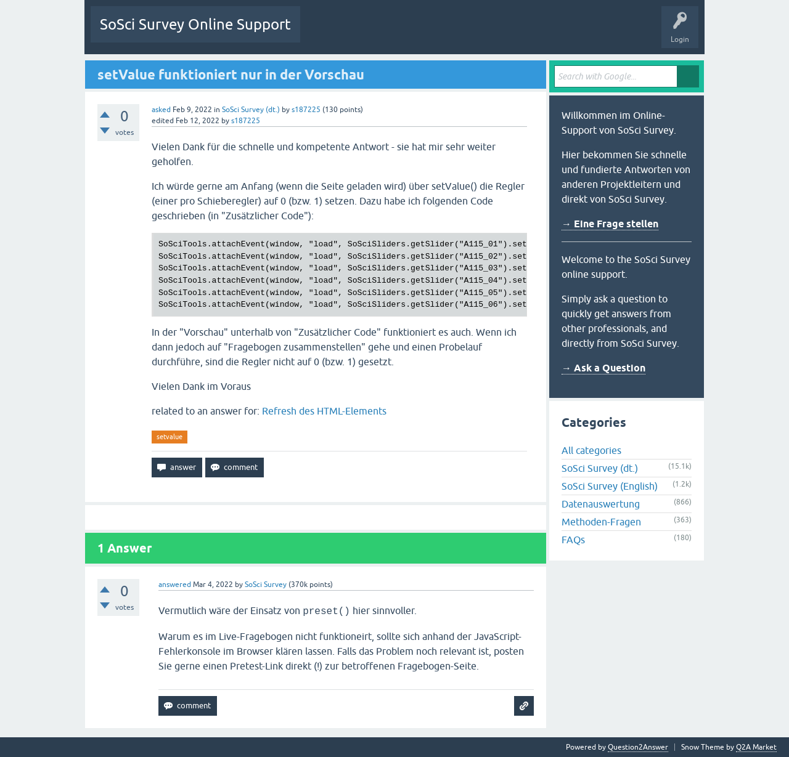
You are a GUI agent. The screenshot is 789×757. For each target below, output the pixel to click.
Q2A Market (756, 747)
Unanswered (378, 33)
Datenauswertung (601, 503)
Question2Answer (638, 747)
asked (161, 109)
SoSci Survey (266, 584)
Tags (425, 33)
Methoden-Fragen (601, 521)
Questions (326, 33)
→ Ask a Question (603, 368)
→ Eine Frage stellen (610, 224)
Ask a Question (515, 33)
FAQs (573, 539)
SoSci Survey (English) (610, 486)
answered (174, 584)
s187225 (306, 109)
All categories (591, 450)
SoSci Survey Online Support (195, 24)
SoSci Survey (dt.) (251, 109)
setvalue (169, 436)
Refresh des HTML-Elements (324, 410)
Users (464, 33)
